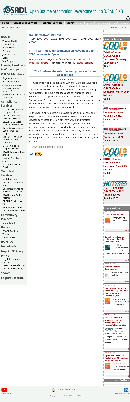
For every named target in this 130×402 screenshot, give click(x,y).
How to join (8, 44)
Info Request (8, 61)
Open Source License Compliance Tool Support (12, 131)
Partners (6, 51)
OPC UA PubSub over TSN (12, 202)
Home (78, 23)
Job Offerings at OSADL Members (13, 96)
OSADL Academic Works (10, 232)
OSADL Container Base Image (13, 153)
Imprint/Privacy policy (96, 23)
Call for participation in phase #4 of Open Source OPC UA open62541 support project (116, 292)
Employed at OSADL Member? (12, 89)
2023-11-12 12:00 (110, 234)
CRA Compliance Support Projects (10, 147)
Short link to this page (122, 394)
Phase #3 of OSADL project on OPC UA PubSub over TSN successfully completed (115, 321)
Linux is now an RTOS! (115, 214)
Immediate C (8, 222)
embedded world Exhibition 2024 (115, 113)
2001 (46, 38)
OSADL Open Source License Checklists (12, 117)
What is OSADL (9, 40)
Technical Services (7, 173)
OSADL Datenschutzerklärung (13, 264)
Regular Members (11, 78)
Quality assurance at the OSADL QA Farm (12, 190)
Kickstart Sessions (83, 62)
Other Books (8, 237)
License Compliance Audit (12, 159)
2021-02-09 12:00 (110, 352)
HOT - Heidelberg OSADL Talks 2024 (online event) (115, 189)
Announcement (37, 59)
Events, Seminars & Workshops (13, 67)
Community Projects (9, 217)
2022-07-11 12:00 (110, 285)
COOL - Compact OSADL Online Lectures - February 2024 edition (115, 56)
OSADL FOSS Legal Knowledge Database (13, 123)
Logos (5, 57)
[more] (127, 230)
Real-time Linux (10, 179)
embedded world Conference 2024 (115, 134)
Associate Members (12, 81)
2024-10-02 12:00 (110, 212)
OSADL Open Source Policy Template (12, 111)
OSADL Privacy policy (12, 268)
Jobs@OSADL (8, 54)
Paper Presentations (70, 59)
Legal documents (11, 259)
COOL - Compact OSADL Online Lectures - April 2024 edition (116, 163)
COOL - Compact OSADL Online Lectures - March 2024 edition (116, 88)
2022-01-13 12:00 (110, 315)
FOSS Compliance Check (11, 165)
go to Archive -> (122, 380)
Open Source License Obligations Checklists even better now (115, 239)
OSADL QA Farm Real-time (13, 184)
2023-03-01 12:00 (110, 263)
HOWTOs (7, 241)
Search (5, 273)
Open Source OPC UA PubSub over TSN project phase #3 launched (116, 358)
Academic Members (12, 85)
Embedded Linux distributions (112, 267)
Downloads (9, 246)
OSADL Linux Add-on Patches (12, 196)
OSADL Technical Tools (13, 210)
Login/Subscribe (120, 23)
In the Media (8, 47)
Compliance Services (9, 103)
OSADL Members (12, 74)
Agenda (52, 59)
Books (5, 227)
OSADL (5, 37)
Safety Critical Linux (12, 207)
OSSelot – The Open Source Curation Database (12, 139)
